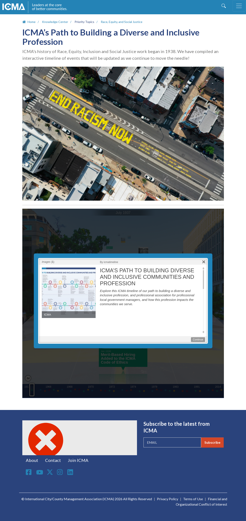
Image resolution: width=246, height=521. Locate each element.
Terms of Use (193, 499)
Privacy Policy (167, 499)
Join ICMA (78, 460)
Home (32, 22)
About (32, 460)
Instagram (60, 472)
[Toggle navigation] (239, 6)
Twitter (50, 472)
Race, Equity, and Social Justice (121, 22)
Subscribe (212, 442)
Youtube (39, 472)
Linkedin (70, 472)
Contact (53, 460)
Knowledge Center (55, 22)
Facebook (29, 472)
